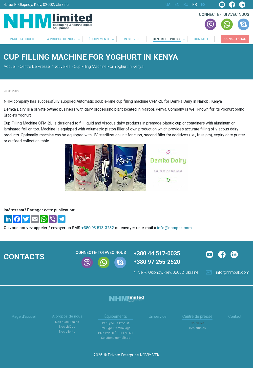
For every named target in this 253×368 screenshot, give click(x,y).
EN (176, 5)
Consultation (235, 39)
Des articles (198, 328)
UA (168, 5)
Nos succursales (67, 322)
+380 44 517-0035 (158, 253)
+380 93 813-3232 (97, 227)
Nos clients (67, 332)
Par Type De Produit (116, 323)
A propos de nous (61, 39)
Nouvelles (198, 323)
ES (203, 5)
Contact (201, 39)
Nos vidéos (67, 327)
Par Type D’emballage (116, 328)
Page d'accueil (22, 39)
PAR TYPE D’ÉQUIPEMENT (116, 333)
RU (185, 5)
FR (194, 5)
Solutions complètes (116, 338)
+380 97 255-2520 (158, 262)
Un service (131, 39)
